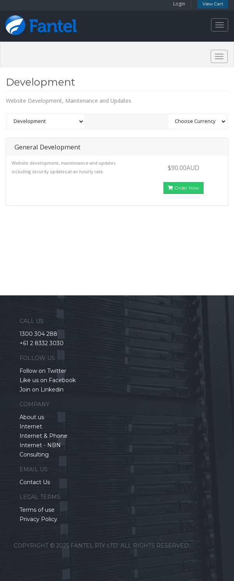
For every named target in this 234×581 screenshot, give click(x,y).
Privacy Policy (38, 519)
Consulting (34, 454)
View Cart (212, 4)
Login (179, 3)
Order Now (183, 188)
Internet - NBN (40, 445)
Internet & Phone (43, 435)
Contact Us (35, 482)
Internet (31, 426)
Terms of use (37, 509)
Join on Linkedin (42, 389)
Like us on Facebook (48, 380)
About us (32, 417)
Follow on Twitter (43, 370)
